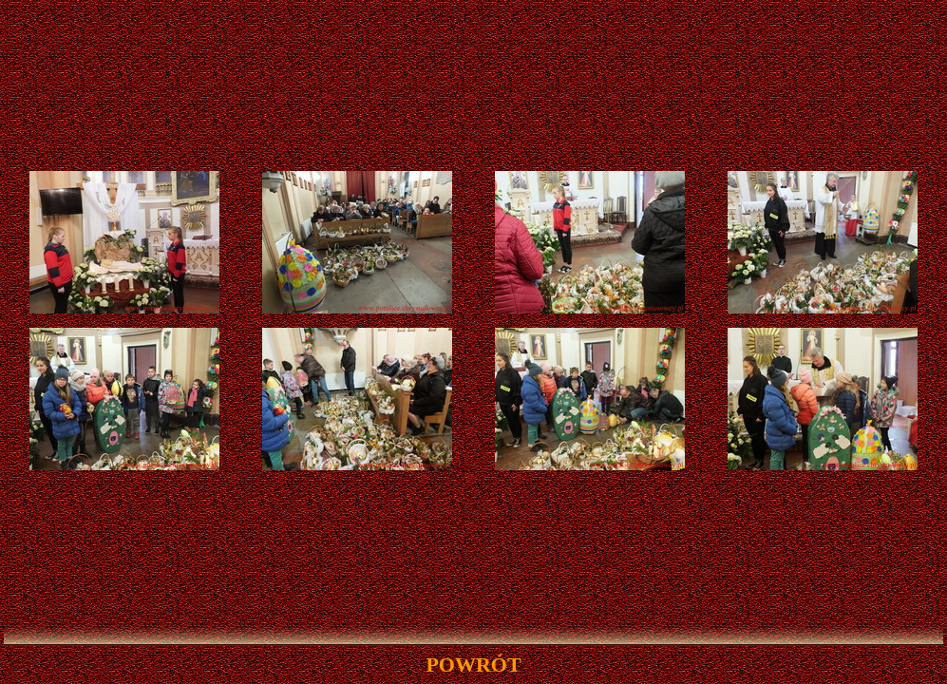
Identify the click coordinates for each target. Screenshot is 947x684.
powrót (473, 664)
